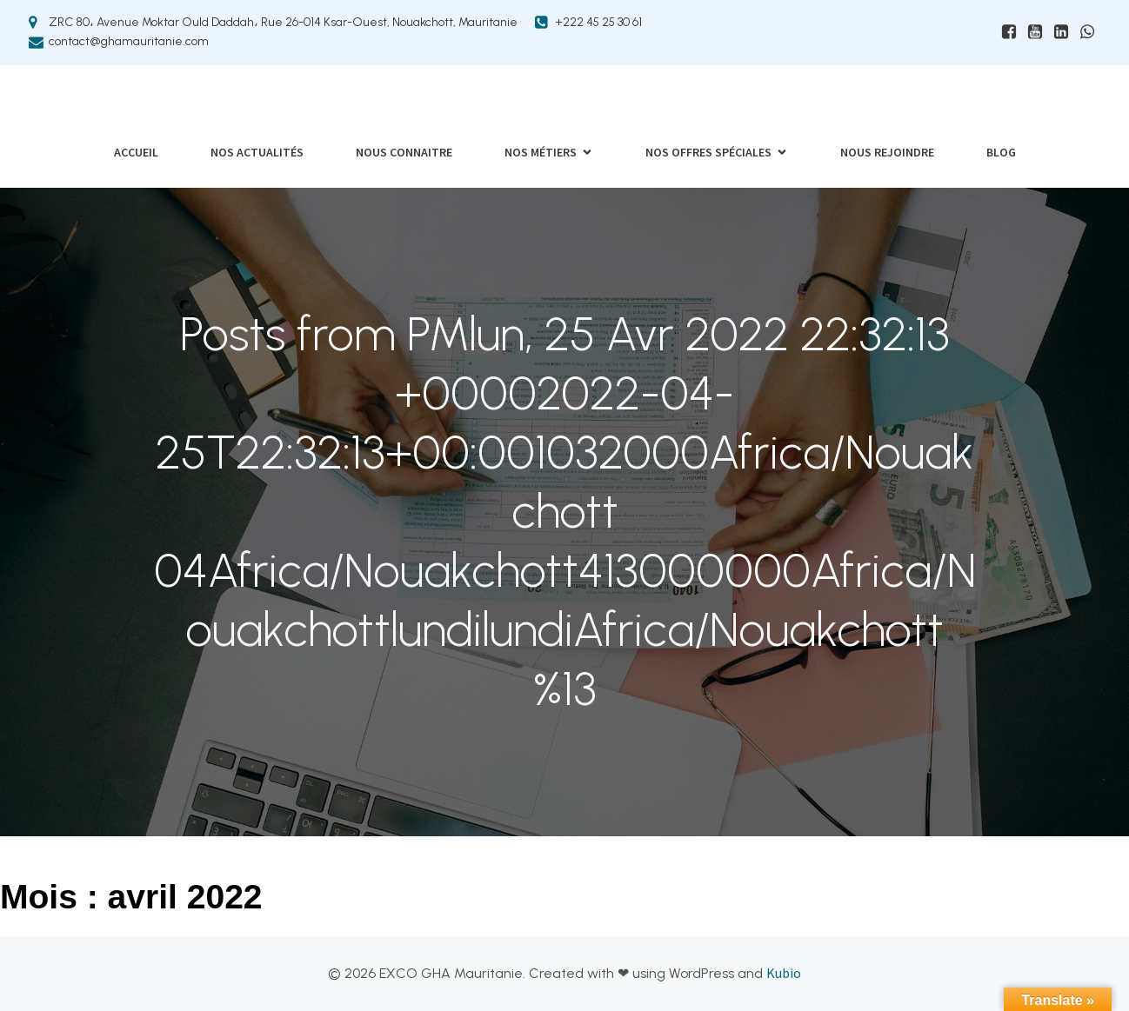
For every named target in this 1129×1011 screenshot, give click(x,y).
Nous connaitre (404, 152)
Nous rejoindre (887, 152)
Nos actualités (257, 152)
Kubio (783, 972)
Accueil (136, 152)
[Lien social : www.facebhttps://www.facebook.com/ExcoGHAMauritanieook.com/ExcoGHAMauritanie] (1009, 32)
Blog (1001, 152)
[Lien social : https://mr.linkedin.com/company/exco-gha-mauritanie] (1061, 32)
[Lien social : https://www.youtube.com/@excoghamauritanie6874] (1035, 32)
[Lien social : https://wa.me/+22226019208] (1087, 32)
